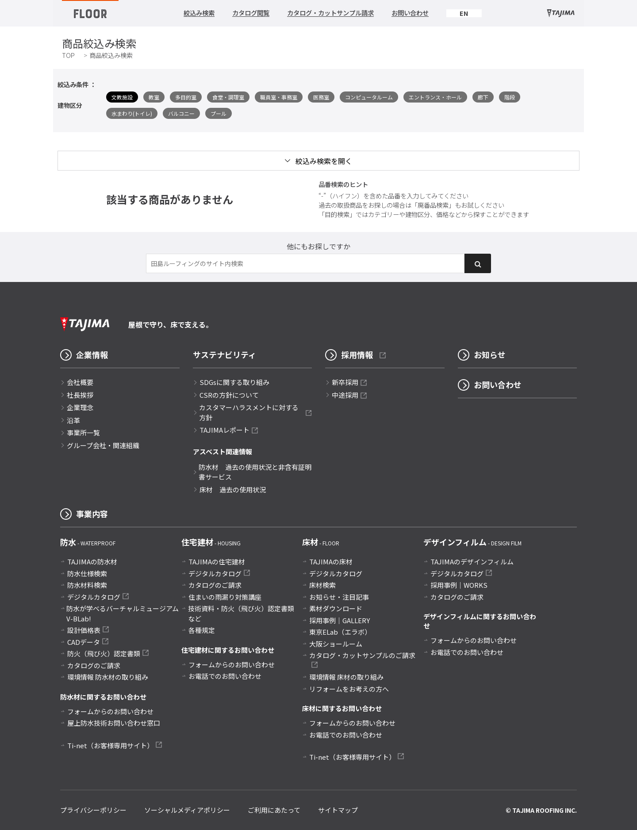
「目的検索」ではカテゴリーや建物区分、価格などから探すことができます (423, 214)
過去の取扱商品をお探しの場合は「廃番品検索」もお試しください (411, 204)
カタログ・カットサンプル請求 (330, 13)
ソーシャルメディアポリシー (187, 810)
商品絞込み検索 (111, 55)
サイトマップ (338, 810)
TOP (68, 55)
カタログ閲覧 (250, 13)
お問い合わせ (410, 13)
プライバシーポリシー (93, 810)
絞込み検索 (199, 13)
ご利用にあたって (274, 810)
